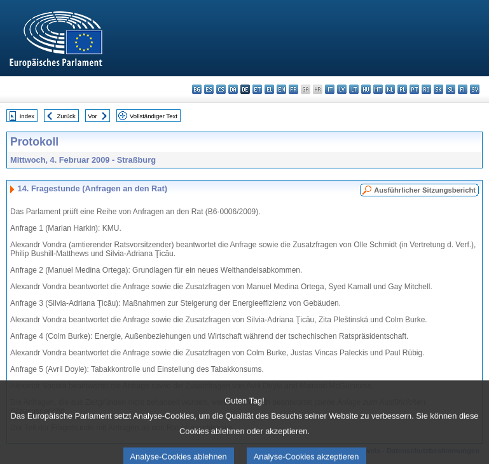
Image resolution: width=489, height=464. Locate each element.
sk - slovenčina (438, 89)
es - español (209, 89)
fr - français (293, 89)
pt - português (414, 89)
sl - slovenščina (450, 89)
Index (27, 116)
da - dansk (233, 89)
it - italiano (329, 89)
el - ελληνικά (269, 89)
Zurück (66, 116)
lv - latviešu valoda (342, 89)
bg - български (197, 89)
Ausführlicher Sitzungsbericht (425, 190)
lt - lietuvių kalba (354, 89)
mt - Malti (378, 89)
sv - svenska (474, 89)
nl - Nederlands (390, 89)
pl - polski (402, 89)
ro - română (426, 89)
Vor (92, 116)
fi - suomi (462, 89)
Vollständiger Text (153, 116)
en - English (281, 89)
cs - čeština (221, 89)
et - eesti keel (257, 89)
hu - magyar (366, 89)
